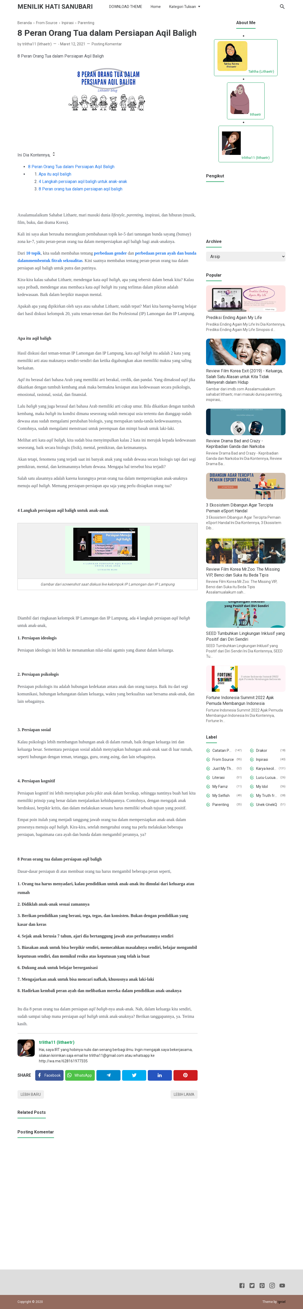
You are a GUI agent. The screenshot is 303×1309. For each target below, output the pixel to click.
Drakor (261, 750)
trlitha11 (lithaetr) (56, 1042)
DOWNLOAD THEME (125, 7)
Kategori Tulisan (182, 7)
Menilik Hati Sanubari (55, 6)
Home (156, 7)
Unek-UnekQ (266, 804)
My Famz (220, 786)
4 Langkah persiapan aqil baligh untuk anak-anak (83, 181)
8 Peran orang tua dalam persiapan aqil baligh (80, 188)
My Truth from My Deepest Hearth (267, 795)
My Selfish (221, 795)
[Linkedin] (160, 1075)
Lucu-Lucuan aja (267, 777)
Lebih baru (31, 1094)
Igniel (282, 1302)
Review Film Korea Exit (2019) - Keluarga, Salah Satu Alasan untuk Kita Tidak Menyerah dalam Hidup (244, 376)
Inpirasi (262, 759)
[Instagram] (272, 1286)
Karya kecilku (266, 768)
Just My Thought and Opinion (223, 768)
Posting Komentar (107, 44)
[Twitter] (80, 1075)
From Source (223, 759)
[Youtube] (282, 1286)
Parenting (220, 804)
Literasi (218, 777)
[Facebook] (49, 1075)
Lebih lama (184, 1094)
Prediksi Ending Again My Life (234, 317)
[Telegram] (108, 1075)
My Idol (262, 786)
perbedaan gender (110, 253)
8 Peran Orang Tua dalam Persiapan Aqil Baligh (71, 166)
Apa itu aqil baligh (55, 174)
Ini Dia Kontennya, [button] (36, 155)
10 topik (33, 253)
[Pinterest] (185, 1075)
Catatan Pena (222, 750)
